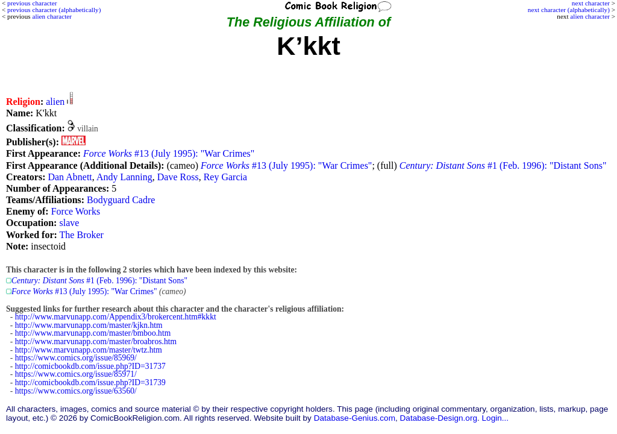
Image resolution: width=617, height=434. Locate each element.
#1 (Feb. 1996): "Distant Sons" (503, 165)
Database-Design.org (438, 418)
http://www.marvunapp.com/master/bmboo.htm (93, 333)
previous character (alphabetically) (54, 9)
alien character (590, 16)
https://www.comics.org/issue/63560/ (76, 390)
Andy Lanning (124, 177)
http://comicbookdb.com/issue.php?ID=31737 (90, 366)
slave (69, 223)
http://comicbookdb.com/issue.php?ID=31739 (90, 382)
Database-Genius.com (354, 418)
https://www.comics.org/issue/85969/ (76, 357)
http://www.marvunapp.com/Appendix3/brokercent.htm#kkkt (115, 316)
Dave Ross (178, 177)
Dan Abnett (70, 177)
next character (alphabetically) (569, 9)
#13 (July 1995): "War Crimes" (168, 153)
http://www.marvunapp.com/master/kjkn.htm (89, 325)
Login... (495, 418)
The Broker (82, 235)
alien (55, 101)
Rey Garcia (225, 177)
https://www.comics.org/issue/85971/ (76, 374)
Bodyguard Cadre (121, 200)
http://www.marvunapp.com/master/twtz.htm (88, 349)
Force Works (76, 211)
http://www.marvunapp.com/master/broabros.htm (96, 341)
